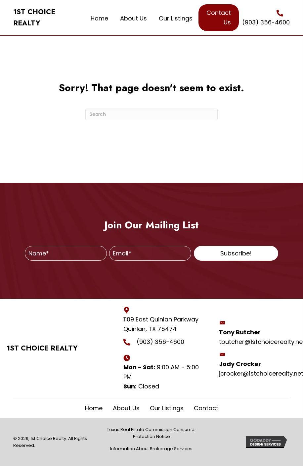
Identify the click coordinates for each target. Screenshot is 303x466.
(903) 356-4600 (266, 22)
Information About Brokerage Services (151, 449)
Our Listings (167, 408)
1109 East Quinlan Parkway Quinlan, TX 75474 (160, 324)
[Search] (151, 114)
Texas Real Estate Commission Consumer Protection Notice (151, 433)
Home (94, 408)
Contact (206, 408)
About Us (126, 408)
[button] (236, 253)
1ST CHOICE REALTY (42, 348)
